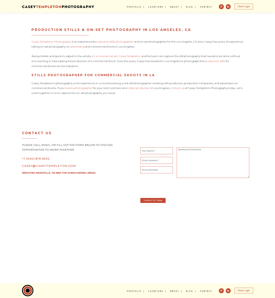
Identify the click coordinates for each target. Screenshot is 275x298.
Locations (155, 7)
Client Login (244, 6)
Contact (206, 7)
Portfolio (134, 7)
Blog (189, 7)
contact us (177, 88)
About (174, 7)
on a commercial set (104, 56)
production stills (215, 61)
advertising (77, 46)
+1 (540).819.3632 (36, 158)
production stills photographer (114, 41)
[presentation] (167, 187)
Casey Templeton (130, 56)
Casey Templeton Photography (51, 41)
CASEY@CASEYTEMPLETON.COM (49, 166)
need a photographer (78, 88)
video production (139, 88)
